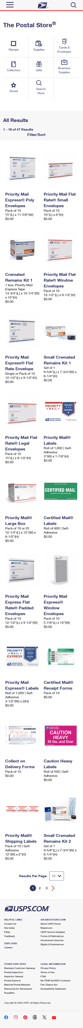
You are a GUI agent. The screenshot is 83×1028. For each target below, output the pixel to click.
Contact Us (10, 923)
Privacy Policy (48, 968)
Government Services (52, 940)
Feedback (9, 936)
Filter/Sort (35, 134)
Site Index (9, 927)
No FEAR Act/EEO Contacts (55, 980)
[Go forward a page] (53, 888)
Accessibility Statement (53, 988)
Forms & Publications (52, 936)
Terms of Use (48, 972)
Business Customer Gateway (19, 968)
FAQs (7, 932)
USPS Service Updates (53, 932)
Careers (8, 947)
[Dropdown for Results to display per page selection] (56, 875)
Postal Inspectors (13, 972)
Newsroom (46, 927)
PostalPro (9, 992)
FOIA (43, 976)
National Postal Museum (17, 984)
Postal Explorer (12, 980)
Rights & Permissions (52, 944)
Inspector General (13, 976)
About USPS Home (51, 923)
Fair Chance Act (49, 984)
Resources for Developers (18, 988)
